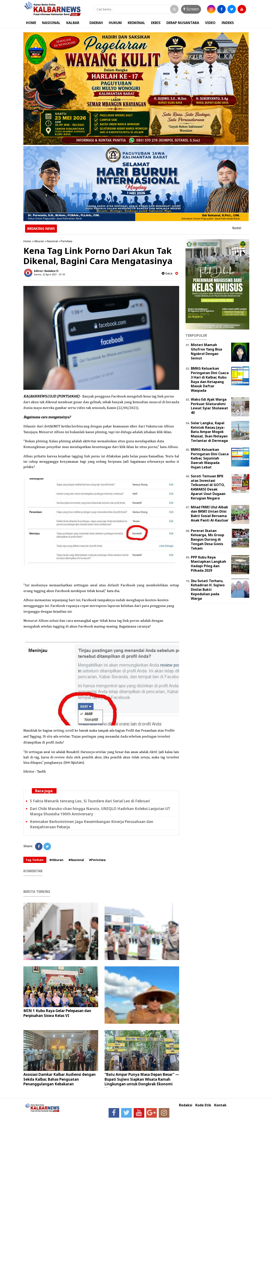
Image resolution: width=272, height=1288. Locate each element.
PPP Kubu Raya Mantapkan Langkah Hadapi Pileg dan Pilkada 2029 (208, 564)
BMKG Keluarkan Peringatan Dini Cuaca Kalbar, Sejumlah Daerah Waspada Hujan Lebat (210, 458)
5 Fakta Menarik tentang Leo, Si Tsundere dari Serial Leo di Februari (90, 801)
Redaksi (185, 1105)
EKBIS (155, 22)
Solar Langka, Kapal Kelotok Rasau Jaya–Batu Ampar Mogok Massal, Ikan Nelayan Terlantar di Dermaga (209, 432)
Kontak (220, 1105)
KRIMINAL (136, 22)
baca (167, 273)
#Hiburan (56, 860)
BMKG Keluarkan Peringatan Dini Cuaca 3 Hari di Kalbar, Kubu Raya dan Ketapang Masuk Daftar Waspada (210, 379)
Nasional (52, 241)
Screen (191, 8)
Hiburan (39, 241)
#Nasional (76, 860)
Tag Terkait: (35, 860)
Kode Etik (203, 1105)
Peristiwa (66, 241)
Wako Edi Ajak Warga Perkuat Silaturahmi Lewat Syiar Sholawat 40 (209, 406)
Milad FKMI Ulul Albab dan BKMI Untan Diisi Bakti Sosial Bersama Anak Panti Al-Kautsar (209, 514)
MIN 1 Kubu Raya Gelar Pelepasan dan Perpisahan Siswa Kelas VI (57, 1013)
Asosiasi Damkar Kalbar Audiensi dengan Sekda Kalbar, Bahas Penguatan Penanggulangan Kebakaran (59, 1079)
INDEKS (227, 22)
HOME (31, 22)
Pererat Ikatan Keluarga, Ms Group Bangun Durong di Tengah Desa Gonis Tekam (207, 539)
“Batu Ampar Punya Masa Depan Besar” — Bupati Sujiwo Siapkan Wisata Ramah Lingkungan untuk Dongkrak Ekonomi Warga (142, 1081)
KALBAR (72, 22)
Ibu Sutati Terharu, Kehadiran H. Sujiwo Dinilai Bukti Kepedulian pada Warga (208, 589)
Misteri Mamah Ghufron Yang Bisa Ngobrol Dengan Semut (206, 351)
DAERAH (96, 22)
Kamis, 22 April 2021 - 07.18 (49, 274)
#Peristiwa (97, 860)
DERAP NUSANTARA (182, 22)
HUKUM (115, 22)
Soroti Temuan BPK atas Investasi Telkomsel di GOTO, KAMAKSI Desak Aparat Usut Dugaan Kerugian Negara (208, 487)
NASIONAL (51, 22)
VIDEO (210, 22)
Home (27, 241)
